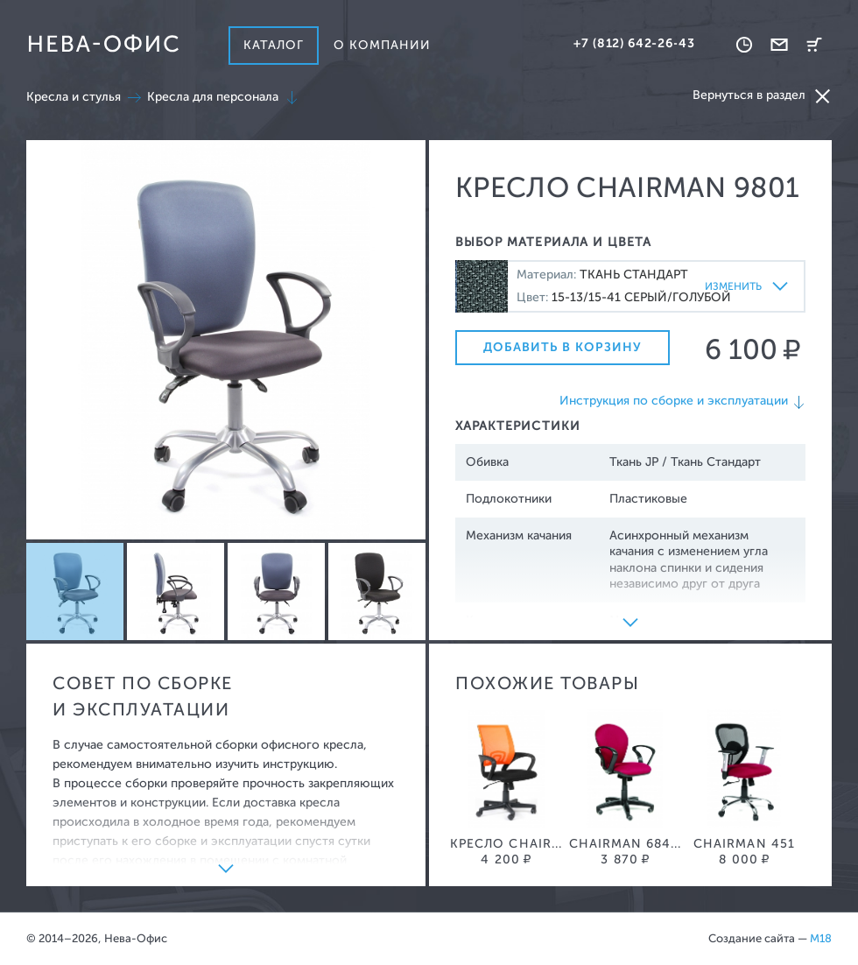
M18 (821, 938)
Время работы (744, 45)
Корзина (814, 45)
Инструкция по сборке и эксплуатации (673, 400)
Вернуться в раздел (762, 95)
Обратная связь (779, 45)
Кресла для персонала (212, 96)
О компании (383, 45)
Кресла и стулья (73, 96)
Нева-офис (103, 43)
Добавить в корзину (563, 347)
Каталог (273, 45)
